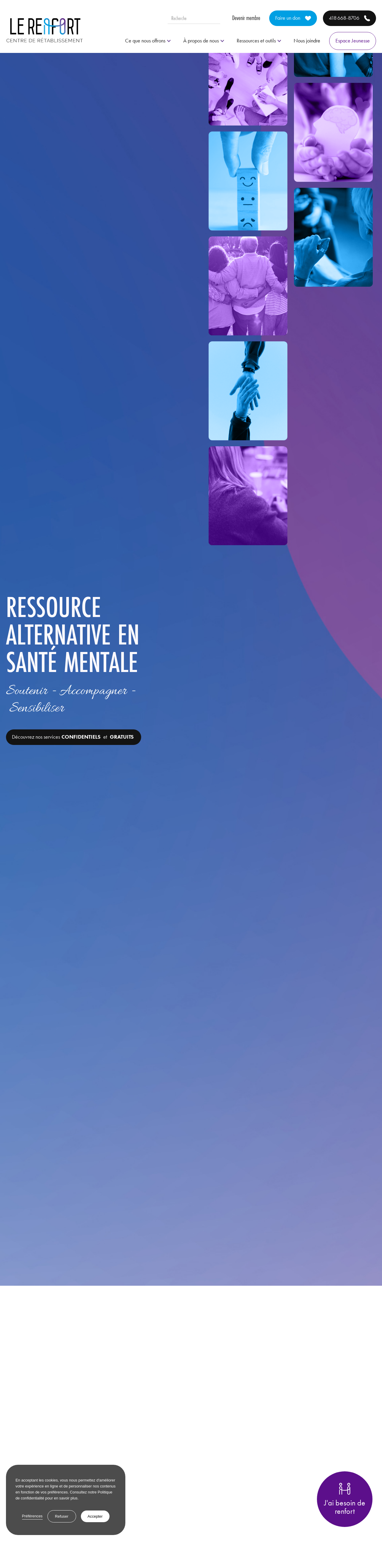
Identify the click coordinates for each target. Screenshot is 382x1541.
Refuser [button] (61, 1516)
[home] (45, 30)
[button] (148, 41)
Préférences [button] (32, 1516)
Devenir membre (246, 18)
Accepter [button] (95, 1516)
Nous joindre (307, 40)
